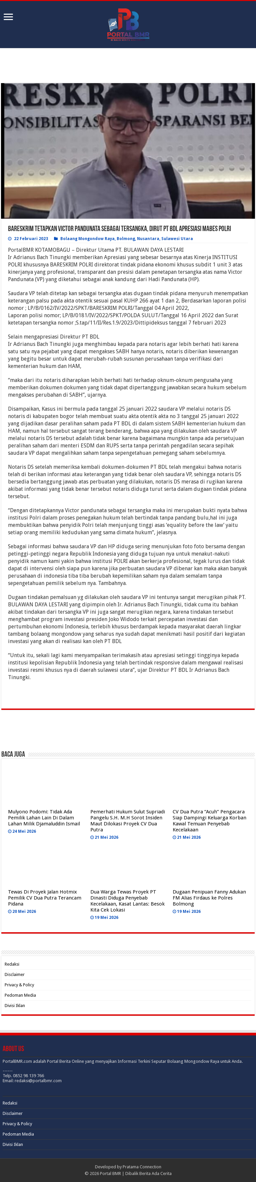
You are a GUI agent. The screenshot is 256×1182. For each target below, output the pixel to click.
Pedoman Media (20, 995)
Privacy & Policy (19, 984)
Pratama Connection (142, 1166)
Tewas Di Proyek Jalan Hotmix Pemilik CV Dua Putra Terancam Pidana (44, 898)
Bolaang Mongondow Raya (87, 238)
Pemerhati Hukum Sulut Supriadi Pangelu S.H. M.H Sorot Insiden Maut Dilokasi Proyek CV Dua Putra (127, 821)
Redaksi (12, 964)
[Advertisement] (128, 66)
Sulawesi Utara (177, 238)
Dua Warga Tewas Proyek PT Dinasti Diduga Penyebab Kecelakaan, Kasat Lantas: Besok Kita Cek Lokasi (127, 901)
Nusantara (148, 238)
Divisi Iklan (15, 1005)
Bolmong (126, 238)
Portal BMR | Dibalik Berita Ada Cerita (136, 1173)
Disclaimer (15, 974)
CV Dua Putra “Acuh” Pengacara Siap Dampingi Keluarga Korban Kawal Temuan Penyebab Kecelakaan (209, 821)
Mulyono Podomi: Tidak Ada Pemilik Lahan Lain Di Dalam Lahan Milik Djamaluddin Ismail (44, 818)
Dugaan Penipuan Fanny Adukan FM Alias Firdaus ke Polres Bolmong (209, 898)
